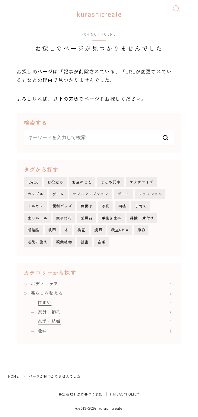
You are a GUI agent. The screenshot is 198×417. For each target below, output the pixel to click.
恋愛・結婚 (104, 321)
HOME (13, 376)
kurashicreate (99, 14)
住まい (104, 302)
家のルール (37, 217)
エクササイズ (141, 181)
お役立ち (55, 181)
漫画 (98, 229)
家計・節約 (104, 312)
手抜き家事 (111, 217)
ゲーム (58, 194)
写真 (105, 205)
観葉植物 (64, 241)
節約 (141, 229)
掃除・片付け (142, 217)
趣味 (104, 331)
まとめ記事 (111, 181)
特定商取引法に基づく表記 (81, 394)
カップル (35, 194)
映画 (52, 229)
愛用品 (87, 217)
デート (123, 194)
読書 (85, 241)
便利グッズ (62, 205)
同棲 (122, 205)
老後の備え (37, 241)
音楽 (101, 241)
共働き (87, 205)
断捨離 (33, 229)
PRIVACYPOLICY (124, 394)
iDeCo (33, 181)
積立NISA (120, 229)
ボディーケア (101, 284)
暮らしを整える (101, 293)
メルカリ (35, 205)
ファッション (150, 194)
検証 (81, 229)
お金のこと (82, 181)
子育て (141, 205)
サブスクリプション (91, 194)
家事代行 (64, 217)
